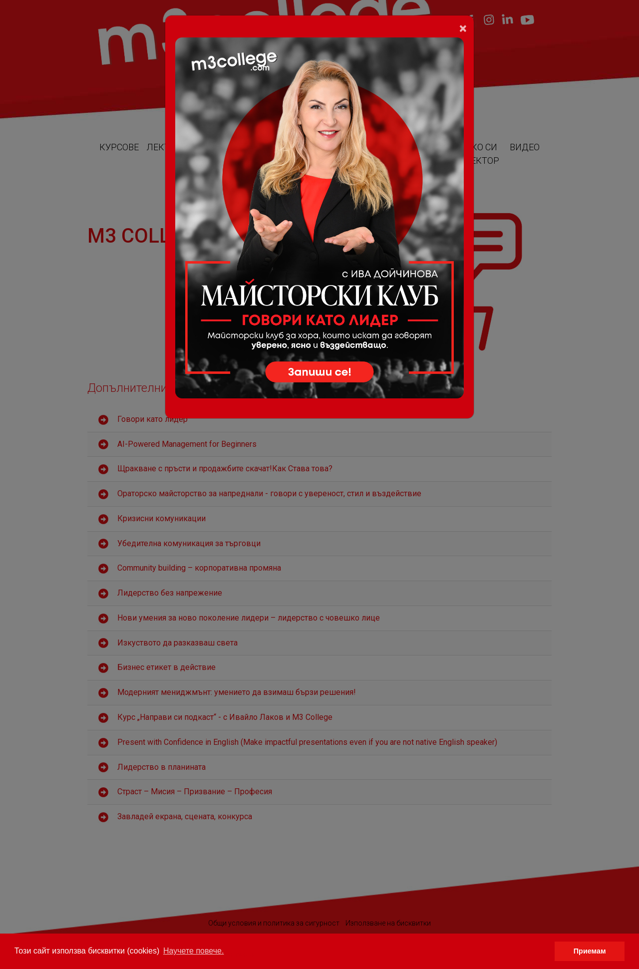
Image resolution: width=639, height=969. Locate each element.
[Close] (463, 28)
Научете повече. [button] (193, 951)
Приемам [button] (590, 951)
